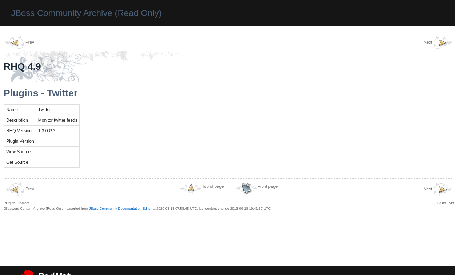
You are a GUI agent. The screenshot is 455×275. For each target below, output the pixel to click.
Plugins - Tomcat (19, 193)
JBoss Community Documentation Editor (120, 208)
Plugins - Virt (439, 193)
